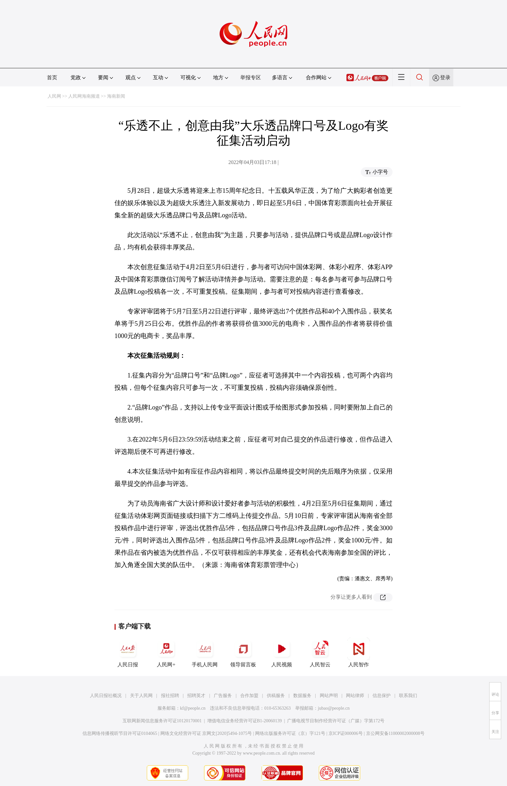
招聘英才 (196, 695)
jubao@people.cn (334, 708)
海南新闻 (116, 96)
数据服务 (302, 695)
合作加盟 (249, 695)
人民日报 (127, 652)
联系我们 (408, 695)
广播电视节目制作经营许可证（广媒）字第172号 (335, 720)
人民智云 (320, 652)
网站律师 (355, 695)
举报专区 (250, 77)
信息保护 (381, 695)
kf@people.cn (193, 708)
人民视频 (281, 652)
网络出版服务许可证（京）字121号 (290, 733)
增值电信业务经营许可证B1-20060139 (244, 720)
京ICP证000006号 (346, 733)
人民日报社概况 (106, 695)
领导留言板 (243, 652)
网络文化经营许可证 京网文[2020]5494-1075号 (206, 733)
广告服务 (223, 695)
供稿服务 (276, 695)
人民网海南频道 (84, 96)
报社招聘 (170, 695)
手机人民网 (205, 652)
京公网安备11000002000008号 (395, 733)
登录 (445, 77)
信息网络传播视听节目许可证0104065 (119, 733)
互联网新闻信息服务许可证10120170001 (162, 720)
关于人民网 (141, 695)
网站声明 (329, 695)
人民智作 (358, 652)
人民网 (54, 96)
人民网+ (166, 652)
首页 (52, 77)
